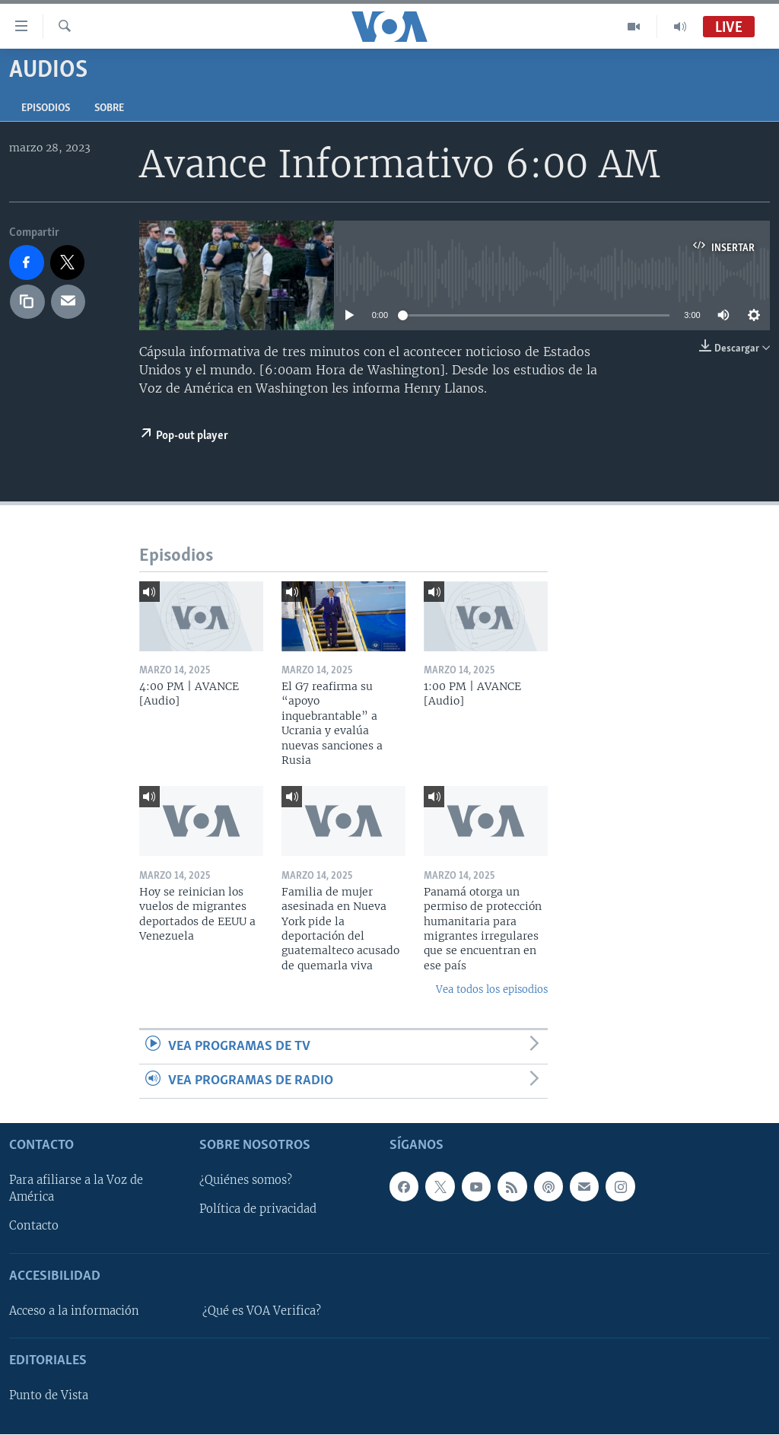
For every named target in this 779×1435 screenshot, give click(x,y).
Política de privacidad (257, 1210)
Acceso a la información (74, 1311)
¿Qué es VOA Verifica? (261, 1311)
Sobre (109, 108)
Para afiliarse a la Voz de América (76, 1189)
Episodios (45, 108)
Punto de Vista (48, 1396)
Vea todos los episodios (492, 989)
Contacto (34, 1226)
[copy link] (27, 302)
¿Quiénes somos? (245, 1181)
